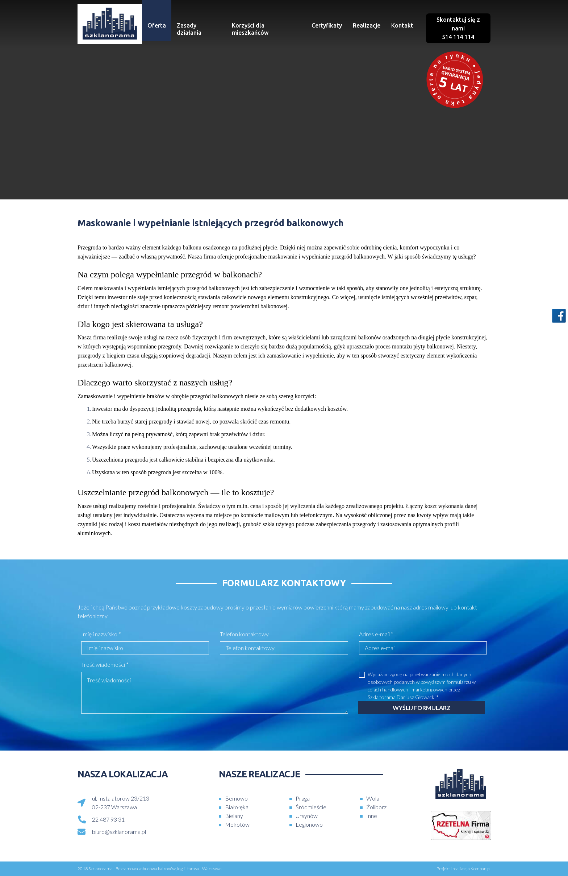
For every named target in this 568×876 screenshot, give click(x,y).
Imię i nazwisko (101, 634)
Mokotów (237, 824)
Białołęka (236, 806)
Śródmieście (311, 806)
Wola (372, 798)
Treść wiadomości (105, 664)
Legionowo (309, 824)
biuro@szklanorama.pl (119, 831)
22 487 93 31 (108, 819)
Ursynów (307, 815)
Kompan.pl (480, 868)
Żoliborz (376, 806)
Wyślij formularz (422, 707)
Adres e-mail (376, 634)
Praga (303, 798)
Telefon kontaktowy (244, 634)
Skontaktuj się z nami (458, 28)
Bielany (234, 815)
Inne (371, 815)
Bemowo (236, 798)
